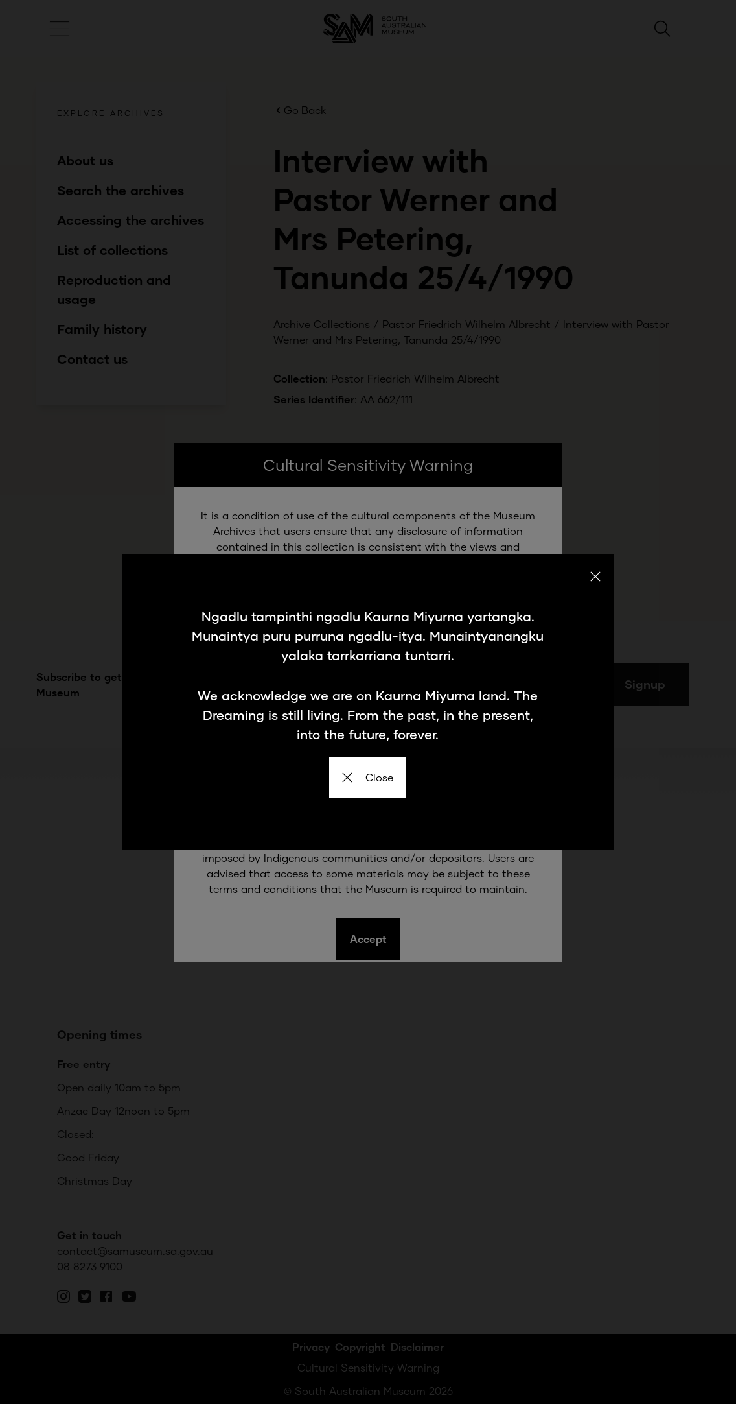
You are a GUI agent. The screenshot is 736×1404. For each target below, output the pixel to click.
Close (367, 777)
